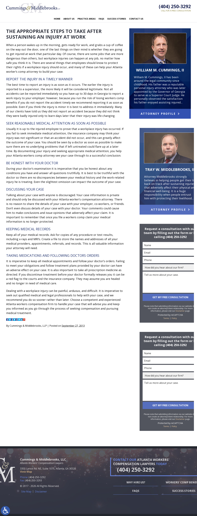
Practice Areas (87, 18)
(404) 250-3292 (175, 6)
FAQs (101, 18)
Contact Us (136, 18)
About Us (68, 18)
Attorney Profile (158, 113)
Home (57, 18)
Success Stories (116, 18)
